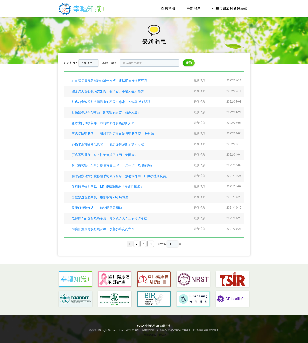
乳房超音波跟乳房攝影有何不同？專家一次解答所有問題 (111, 102)
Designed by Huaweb (154, 334)
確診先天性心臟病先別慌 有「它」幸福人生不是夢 (108, 91)
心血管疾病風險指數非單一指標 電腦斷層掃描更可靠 (109, 81)
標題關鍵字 (109, 63)
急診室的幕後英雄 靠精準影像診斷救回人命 (103, 123)
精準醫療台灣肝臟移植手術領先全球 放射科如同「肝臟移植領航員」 (120, 176)
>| (150, 243)
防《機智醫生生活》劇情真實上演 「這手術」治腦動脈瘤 (112, 165)
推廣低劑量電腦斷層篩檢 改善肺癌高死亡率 (103, 229)
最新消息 (190, 9)
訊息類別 (69, 63)
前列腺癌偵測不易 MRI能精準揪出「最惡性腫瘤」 (107, 187)
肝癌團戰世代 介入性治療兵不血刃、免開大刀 (105, 155)
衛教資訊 (164, 9)
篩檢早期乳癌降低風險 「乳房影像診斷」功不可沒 (108, 144)
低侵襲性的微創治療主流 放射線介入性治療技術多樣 (109, 218)
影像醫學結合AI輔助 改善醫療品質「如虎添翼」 (106, 112)
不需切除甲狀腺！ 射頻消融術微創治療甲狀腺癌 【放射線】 (114, 134)
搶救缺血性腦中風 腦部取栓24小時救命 (100, 197)
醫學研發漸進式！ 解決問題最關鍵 (97, 208)
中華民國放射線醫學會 (226, 9)
